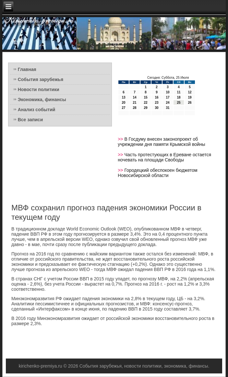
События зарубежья (40, 79)
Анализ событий (36, 109)
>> (121, 139)
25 (179, 102)
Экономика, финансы (42, 99)
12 (190, 92)
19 (190, 97)
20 (124, 102)
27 (124, 108)
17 (168, 97)
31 (168, 108)
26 (190, 102)
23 (157, 102)
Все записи (30, 119)
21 (135, 102)
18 (179, 97)
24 (168, 102)
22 (146, 102)
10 (168, 92)
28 (135, 108)
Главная (27, 69)
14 (135, 97)
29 (146, 108)
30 (157, 108)
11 (179, 92)
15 (146, 97)
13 (124, 97)
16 (157, 97)
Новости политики (38, 89)
